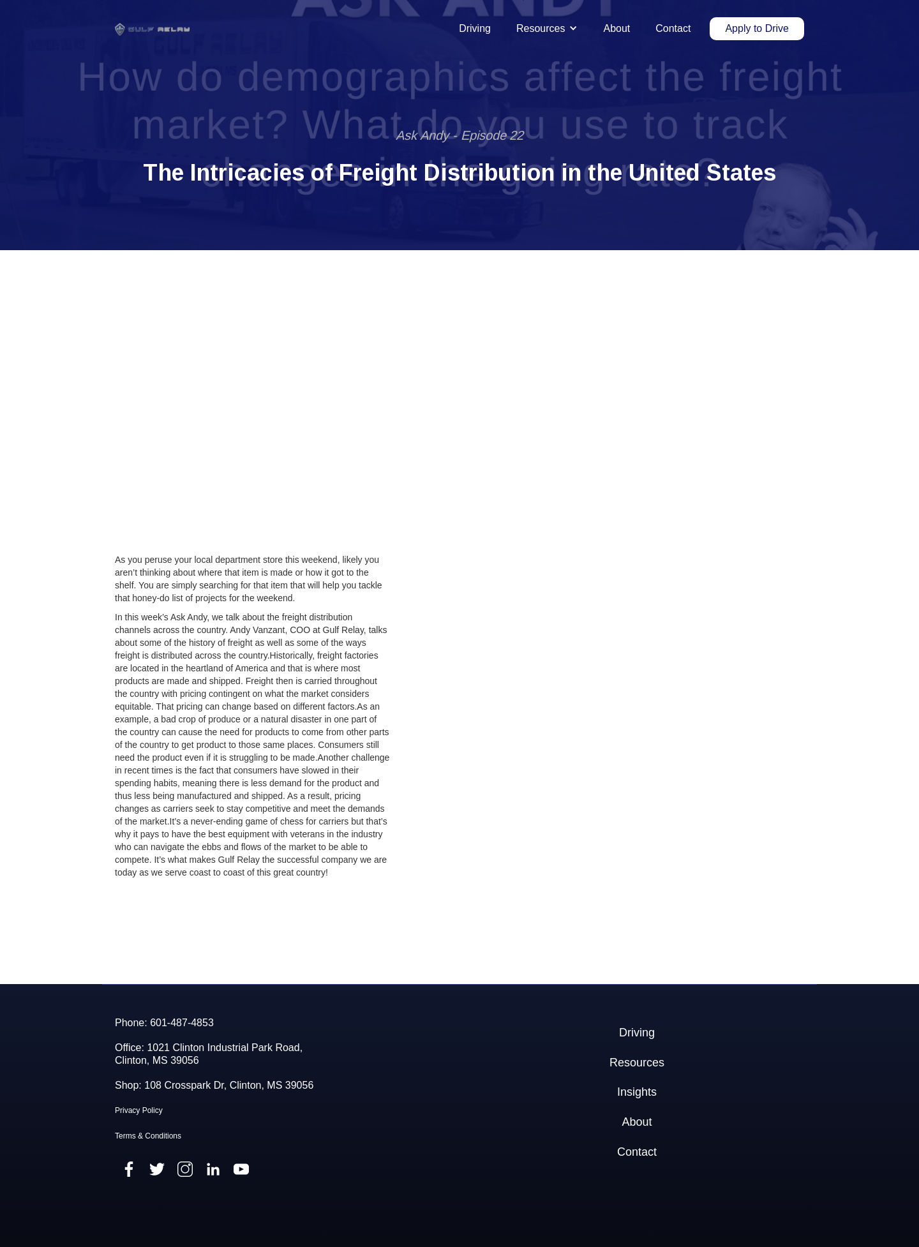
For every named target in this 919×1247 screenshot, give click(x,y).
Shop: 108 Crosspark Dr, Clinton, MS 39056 (214, 1085)
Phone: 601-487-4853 (164, 1022)
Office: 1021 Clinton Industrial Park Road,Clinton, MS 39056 (209, 1053)
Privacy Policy (139, 1110)
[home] (152, 29)
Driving (475, 28)
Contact (673, 28)
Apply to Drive (757, 28)
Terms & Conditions (148, 1135)
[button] (547, 29)
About (616, 28)
